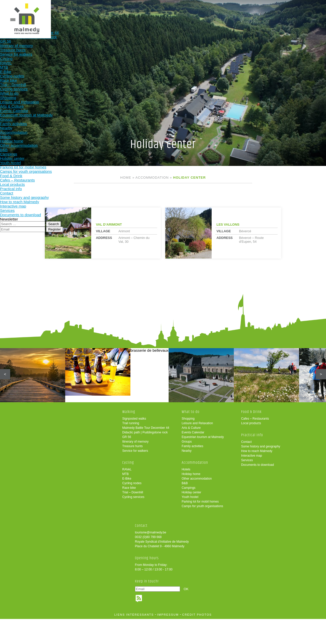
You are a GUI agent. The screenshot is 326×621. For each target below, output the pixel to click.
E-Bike (126, 480)
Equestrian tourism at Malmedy (203, 439)
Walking (66, 12)
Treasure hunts (132, 448)
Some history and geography (260, 448)
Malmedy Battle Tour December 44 (145, 430)
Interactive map (251, 457)
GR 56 (126, 439)
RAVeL (126, 471)
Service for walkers (135, 453)
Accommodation (166, 12)
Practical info (233, 12)
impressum (168, 616)
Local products (251, 425)
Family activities (192, 448)
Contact (246, 444)
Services (247, 462)
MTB (125, 476)
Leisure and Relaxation (197, 425)
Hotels (186, 471)
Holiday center (191, 494)
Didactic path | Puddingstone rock (145, 434)
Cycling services (133, 499)
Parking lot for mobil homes (200, 503)
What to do (133, 12)
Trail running (130, 425)
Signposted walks (134, 420)
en (306, 8)
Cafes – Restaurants (255, 420)
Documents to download (257, 467)
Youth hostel (190, 499)
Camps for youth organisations (202, 508)
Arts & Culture (191, 430)
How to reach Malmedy (257, 453)
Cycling (99, 12)
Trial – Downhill (132, 494)
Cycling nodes (131, 485)
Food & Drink (200, 12)
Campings (188, 490)
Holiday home (191, 476)
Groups (187, 443)
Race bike (129, 490)
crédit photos (197, 616)
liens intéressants (134, 616)
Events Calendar (193, 434)
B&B (185, 485)
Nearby (187, 453)
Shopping (188, 420)
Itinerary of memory (135, 443)
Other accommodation (197, 480)
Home (125, 177)
